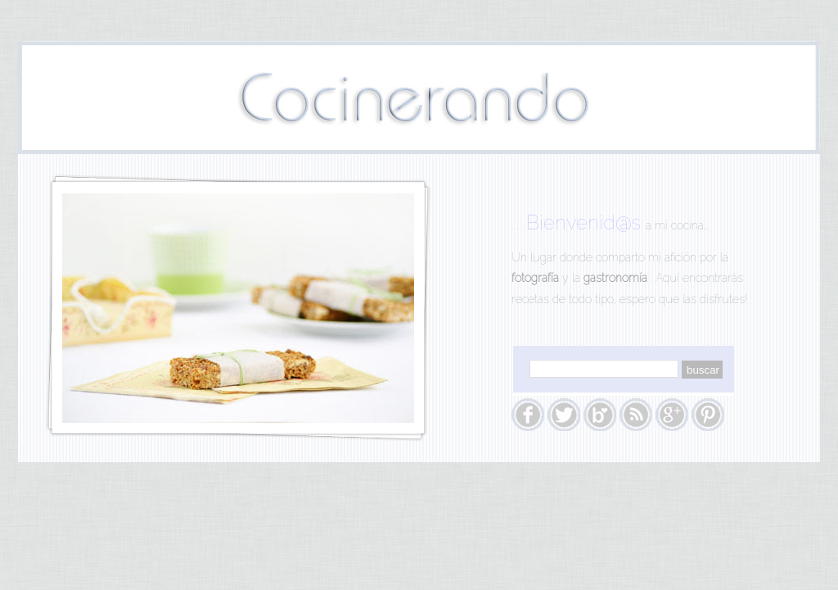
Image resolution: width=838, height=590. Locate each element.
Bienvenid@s (586, 222)
